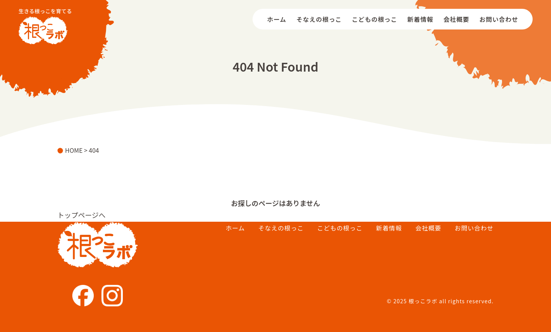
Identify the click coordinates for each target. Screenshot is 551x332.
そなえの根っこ (319, 19)
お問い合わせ (498, 19)
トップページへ (81, 215)
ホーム (276, 19)
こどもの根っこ (375, 19)
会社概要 (456, 19)
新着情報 (421, 19)
